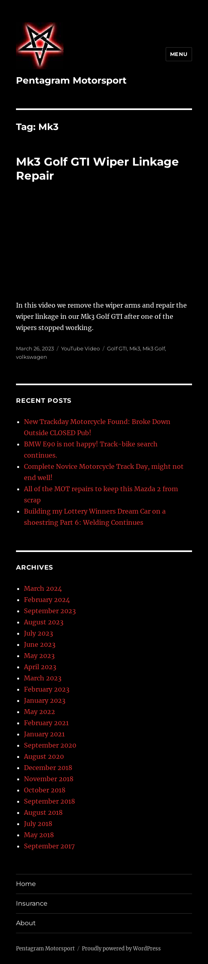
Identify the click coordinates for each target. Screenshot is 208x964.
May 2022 (39, 712)
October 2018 (44, 790)
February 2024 (47, 600)
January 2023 (44, 700)
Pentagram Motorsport (71, 80)
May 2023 (39, 656)
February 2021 (46, 723)
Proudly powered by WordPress (121, 948)
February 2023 (46, 689)
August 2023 (43, 622)
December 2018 (48, 768)
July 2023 (38, 633)
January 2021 (44, 734)
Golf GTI (117, 348)
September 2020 (50, 745)
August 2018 (43, 812)
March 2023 (42, 678)
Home (26, 884)
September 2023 (50, 611)
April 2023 (40, 667)
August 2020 (44, 756)
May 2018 (39, 835)
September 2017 (49, 846)
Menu (179, 54)
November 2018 (48, 779)
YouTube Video (80, 348)
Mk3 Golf (154, 348)
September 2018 (49, 801)
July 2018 (38, 824)
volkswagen (31, 357)
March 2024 (43, 588)
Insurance (32, 903)
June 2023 (39, 644)
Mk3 (134, 348)
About (26, 923)
